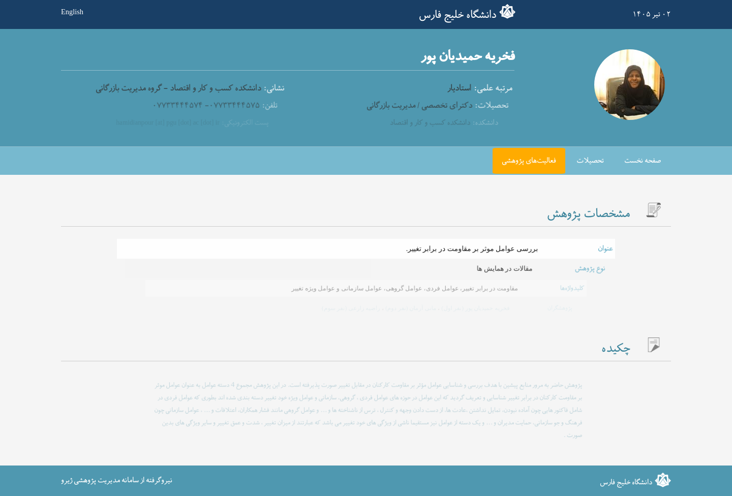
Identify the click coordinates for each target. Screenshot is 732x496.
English (72, 12)
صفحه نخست (642, 160)
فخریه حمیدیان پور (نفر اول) (473, 308)
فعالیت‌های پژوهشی (529, 160)
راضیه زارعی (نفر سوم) (351, 308)
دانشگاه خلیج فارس (457, 15)
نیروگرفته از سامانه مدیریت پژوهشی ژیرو (116, 480)
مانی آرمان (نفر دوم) (410, 308)
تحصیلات (590, 160)
